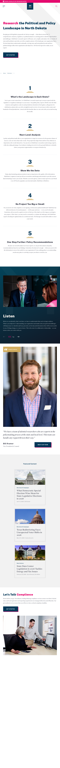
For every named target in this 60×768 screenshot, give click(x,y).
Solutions (9, 73)
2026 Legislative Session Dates (15, 1)
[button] (18, 336)
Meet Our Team (43, 444)
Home (4, 73)
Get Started (10, 55)
